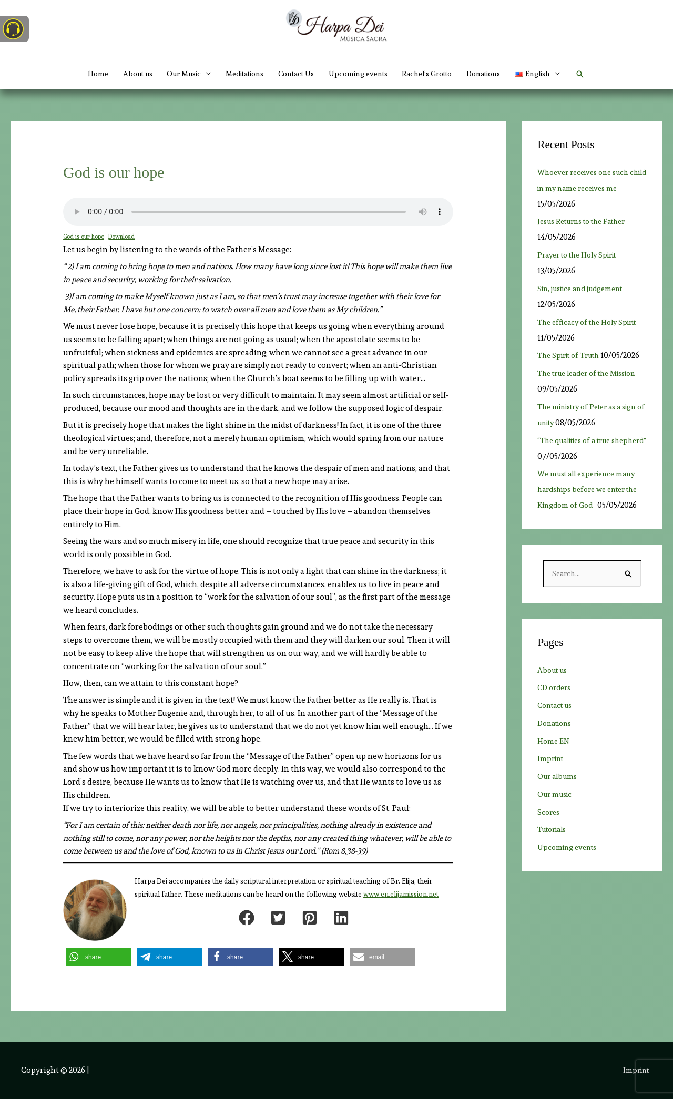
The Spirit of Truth (572, 355)
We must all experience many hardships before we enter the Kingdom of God (591, 505)
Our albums (559, 809)
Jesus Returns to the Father (587, 221)
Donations (502, 73)
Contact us (557, 738)
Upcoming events (362, 73)
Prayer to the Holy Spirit (585, 255)
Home (71, 73)
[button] (562, 73)
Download (125, 236)
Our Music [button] (166, 73)
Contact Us (293, 73)
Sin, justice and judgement (588, 288)
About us (114, 73)
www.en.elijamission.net (401, 894)
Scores (549, 844)
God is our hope (84, 236)
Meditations (235, 73)
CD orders (556, 720)
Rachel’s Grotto (439, 73)
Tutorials (554, 862)
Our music (556, 826)
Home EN (554, 773)
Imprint (551, 791)
